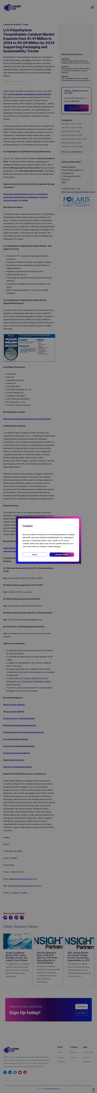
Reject (34, 555)
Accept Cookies (61, 554)
